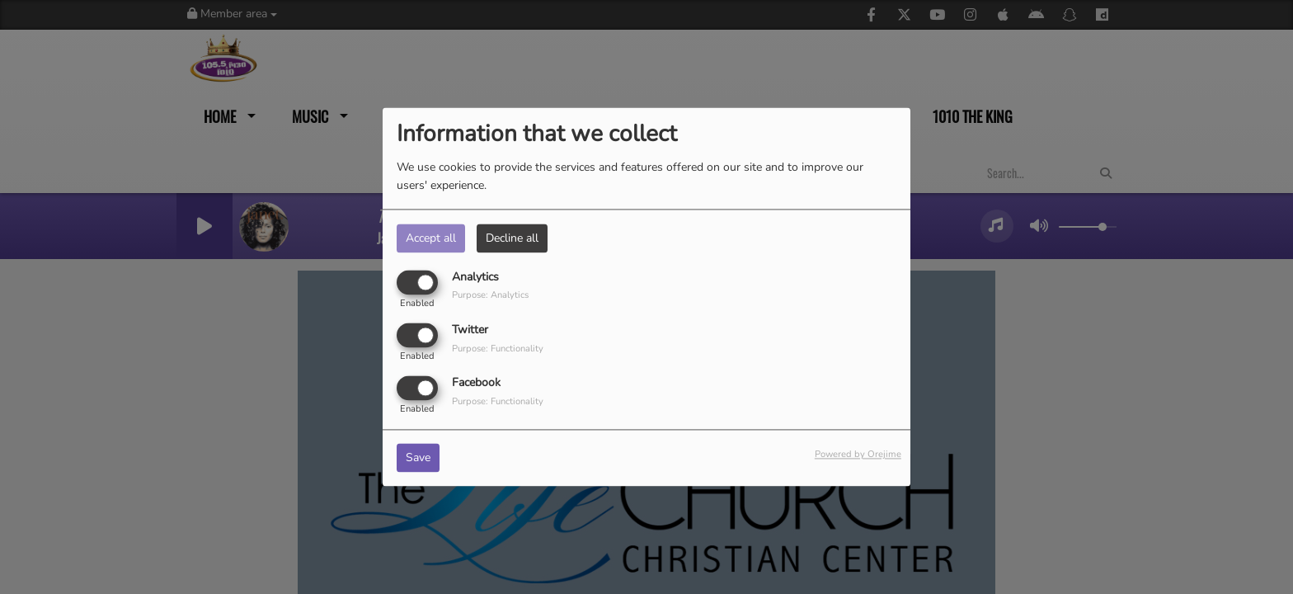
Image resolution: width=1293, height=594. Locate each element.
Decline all (512, 238)
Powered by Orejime (858, 455)
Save (418, 458)
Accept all (431, 238)
